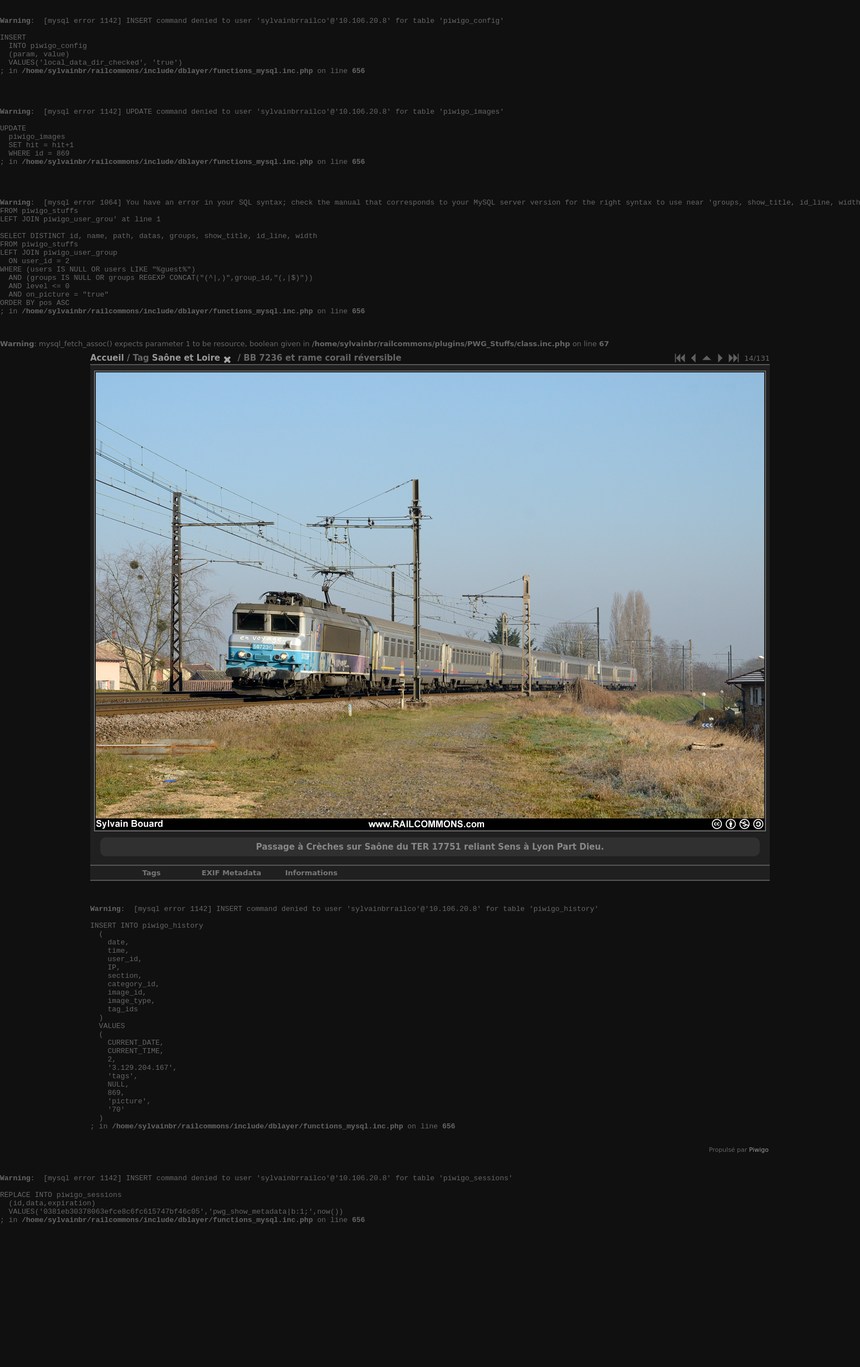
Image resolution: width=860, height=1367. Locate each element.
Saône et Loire (186, 420)
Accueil (107, 420)
